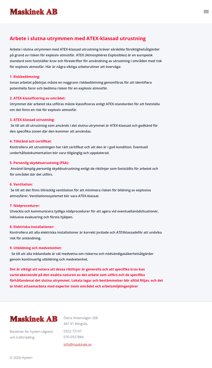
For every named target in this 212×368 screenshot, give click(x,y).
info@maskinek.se (78, 344)
